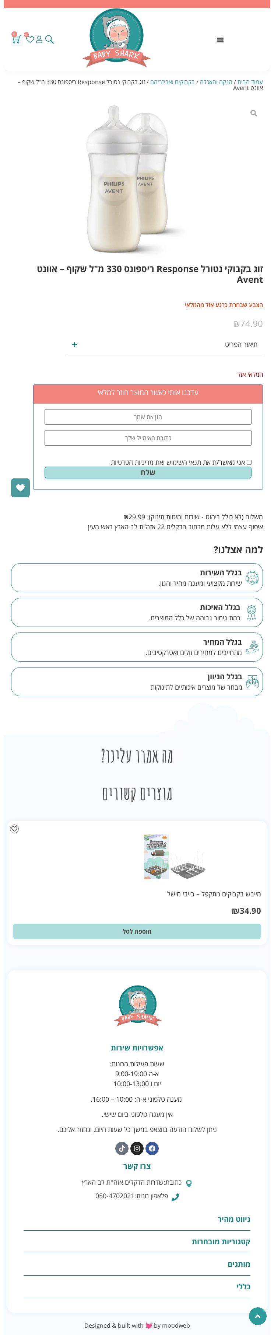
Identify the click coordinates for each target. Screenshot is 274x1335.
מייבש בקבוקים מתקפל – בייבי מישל (214, 893)
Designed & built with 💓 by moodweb (137, 1325)
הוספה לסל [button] (137, 931)
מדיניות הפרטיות (132, 462)
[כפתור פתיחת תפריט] (220, 39)
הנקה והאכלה (216, 82)
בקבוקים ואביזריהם (172, 82)
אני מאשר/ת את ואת (181, 462)
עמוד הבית (250, 82)
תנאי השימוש (183, 462)
